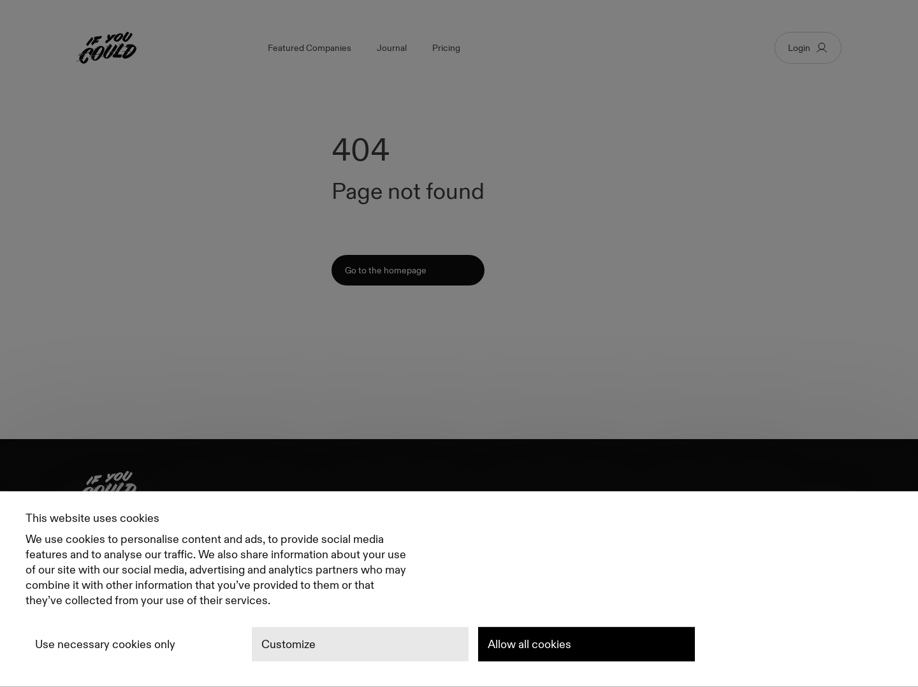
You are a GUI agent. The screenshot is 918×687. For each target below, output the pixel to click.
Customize (288, 644)
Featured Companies (309, 48)
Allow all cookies (529, 644)
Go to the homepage (385, 270)
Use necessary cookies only (105, 644)
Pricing (446, 48)
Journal (392, 48)
